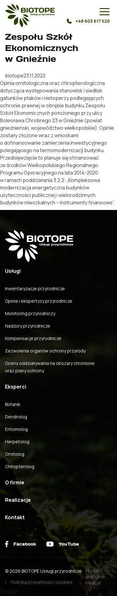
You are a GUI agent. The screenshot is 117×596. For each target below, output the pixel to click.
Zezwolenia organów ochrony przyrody (45, 351)
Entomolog (16, 429)
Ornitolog (14, 454)
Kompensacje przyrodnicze (33, 338)
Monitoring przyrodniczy (30, 313)
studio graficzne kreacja (95, 576)
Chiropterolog (19, 466)
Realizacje (18, 499)
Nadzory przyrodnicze (27, 326)
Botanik (12, 404)
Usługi (13, 271)
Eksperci (15, 386)
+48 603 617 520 (88, 21)
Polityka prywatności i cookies (41, 582)
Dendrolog (16, 417)
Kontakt (15, 517)
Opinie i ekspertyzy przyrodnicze (38, 301)
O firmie (14, 482)
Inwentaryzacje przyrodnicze (35, 288)
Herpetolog (17, 442)
